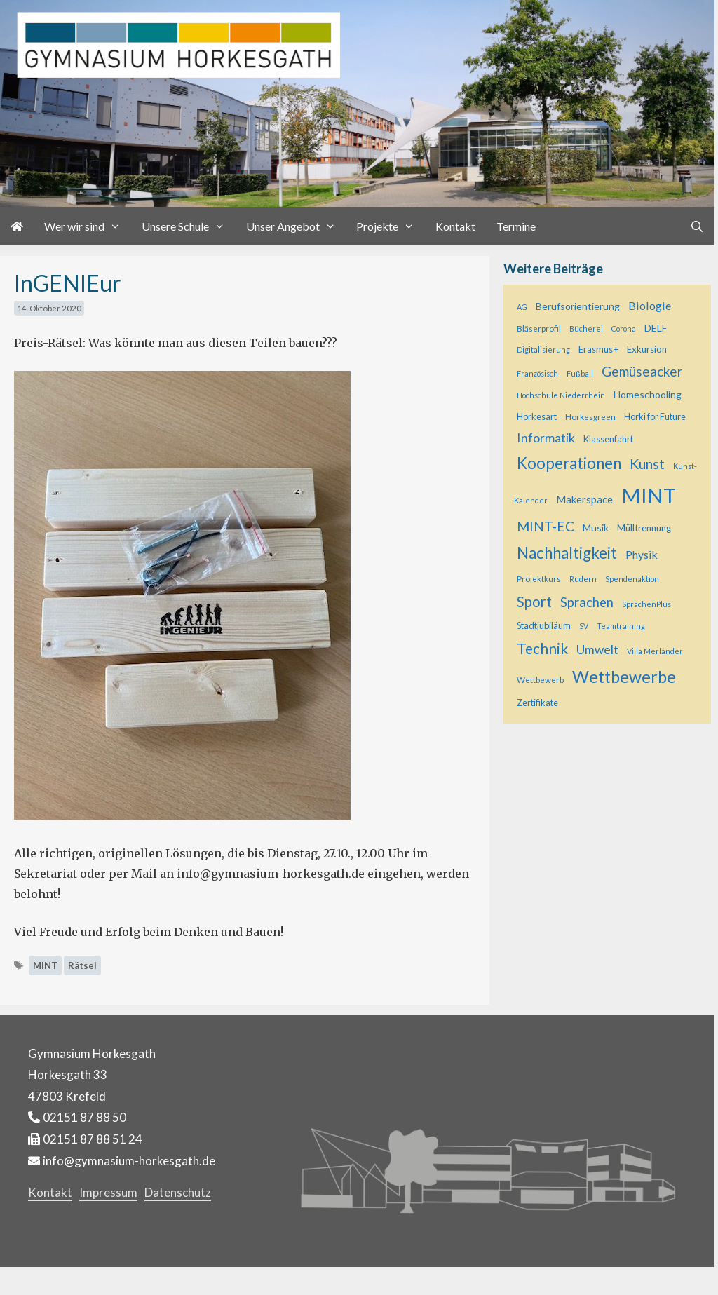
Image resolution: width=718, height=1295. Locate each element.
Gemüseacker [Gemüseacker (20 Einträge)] (642, 371)
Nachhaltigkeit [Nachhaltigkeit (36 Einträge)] (567, 552)
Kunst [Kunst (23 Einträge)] (647, 463)
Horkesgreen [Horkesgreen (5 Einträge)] (590, 417)
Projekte (390, 226)
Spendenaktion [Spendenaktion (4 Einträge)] (632, 578)
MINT (45, 965)
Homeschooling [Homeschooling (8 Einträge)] (648, 394)
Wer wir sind (87, 226)
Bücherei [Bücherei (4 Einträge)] (586, 328)
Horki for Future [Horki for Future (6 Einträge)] (655, 416)
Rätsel (82, 965)
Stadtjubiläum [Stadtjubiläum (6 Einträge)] (544, 625)
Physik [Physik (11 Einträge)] (641, 554)
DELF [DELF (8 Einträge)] (655, 328)
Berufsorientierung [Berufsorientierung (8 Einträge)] (578, 306)
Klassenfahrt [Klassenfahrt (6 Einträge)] (608, 439)
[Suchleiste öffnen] (696, 226)
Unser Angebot (296, 226)
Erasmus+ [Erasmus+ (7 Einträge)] (598, 349)
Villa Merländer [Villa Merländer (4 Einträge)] (655, 651)
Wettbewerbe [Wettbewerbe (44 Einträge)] (624, 676)
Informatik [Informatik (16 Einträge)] (546, 437)
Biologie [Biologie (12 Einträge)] (649, 305)
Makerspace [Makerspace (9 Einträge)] (584, 500)
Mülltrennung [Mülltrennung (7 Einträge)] (644, 528)
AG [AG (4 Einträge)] (522, 306)
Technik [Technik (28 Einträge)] (542, 648)
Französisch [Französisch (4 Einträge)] (537, 373)
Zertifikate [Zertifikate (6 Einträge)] (537, 702)
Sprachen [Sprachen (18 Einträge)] (587, 602)
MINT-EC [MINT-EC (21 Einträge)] (545, 526)
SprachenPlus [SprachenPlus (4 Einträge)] (646, 604)
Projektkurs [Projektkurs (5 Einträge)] (539, 579)
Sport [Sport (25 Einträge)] (534, 601)
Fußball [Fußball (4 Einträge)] (580, 373)
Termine (516, 226)
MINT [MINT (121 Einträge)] (648, 495)
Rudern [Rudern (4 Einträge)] (583, 578)
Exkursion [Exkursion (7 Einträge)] (647, 349)
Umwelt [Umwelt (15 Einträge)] (597, 649)
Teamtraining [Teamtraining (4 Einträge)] (621, 625)
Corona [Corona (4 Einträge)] (623, 328)
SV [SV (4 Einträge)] (583, 625)
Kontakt (455, 226)
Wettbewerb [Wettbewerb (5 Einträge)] (540, 679)
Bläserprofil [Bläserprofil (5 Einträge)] (539, 328)
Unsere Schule (189, 226)
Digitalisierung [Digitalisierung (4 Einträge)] (543, 349)
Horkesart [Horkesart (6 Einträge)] (537, 416)
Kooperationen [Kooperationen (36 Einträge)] (569, 463)
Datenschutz (177, 1192)
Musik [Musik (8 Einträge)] (596, 528)
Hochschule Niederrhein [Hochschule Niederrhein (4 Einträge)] (561, 395)
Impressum (108, 1192)
